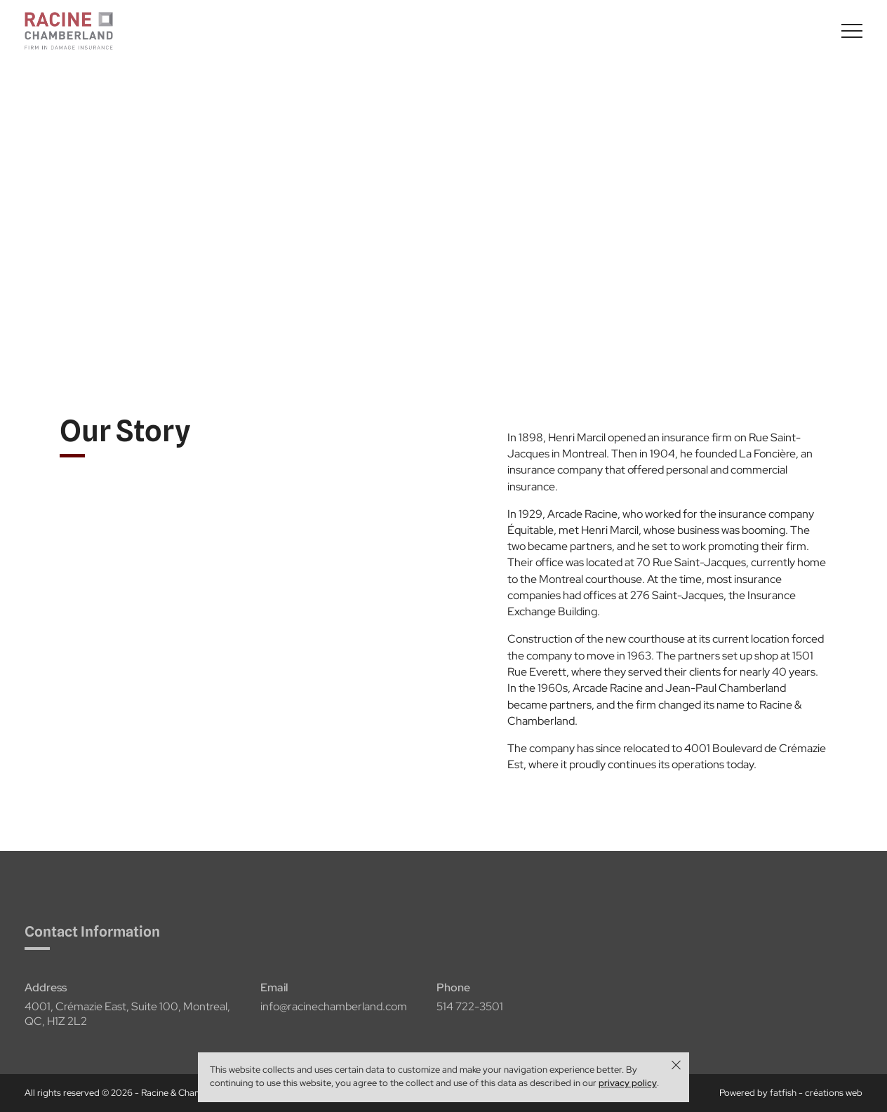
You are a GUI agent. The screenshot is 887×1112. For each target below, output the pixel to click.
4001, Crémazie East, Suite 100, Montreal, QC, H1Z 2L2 (127, 1020)
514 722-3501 (469, 1013)
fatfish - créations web (816, 1093)
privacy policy (628, 1083)
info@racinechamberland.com (333, 1013)
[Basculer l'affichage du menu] (851, 31)
